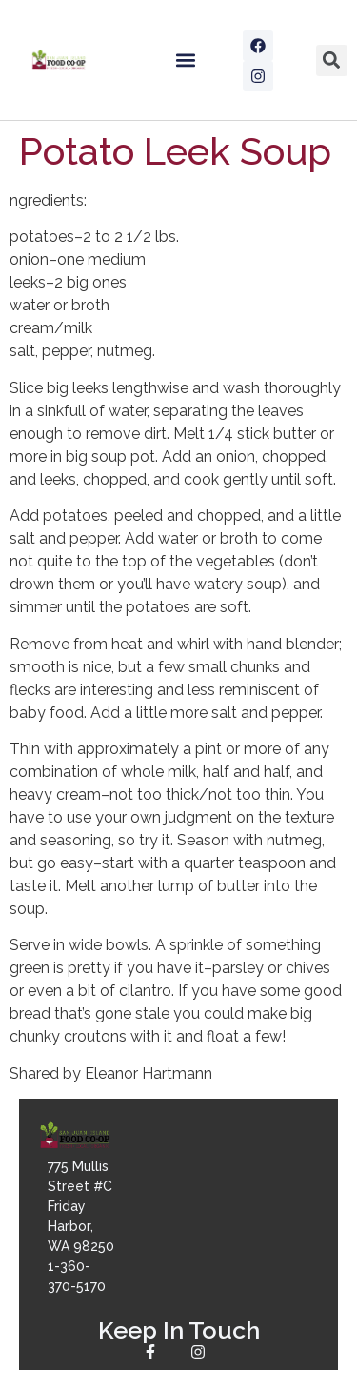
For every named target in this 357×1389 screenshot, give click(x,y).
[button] (185, 60)
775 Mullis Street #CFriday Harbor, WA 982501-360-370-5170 (81, 1226)
